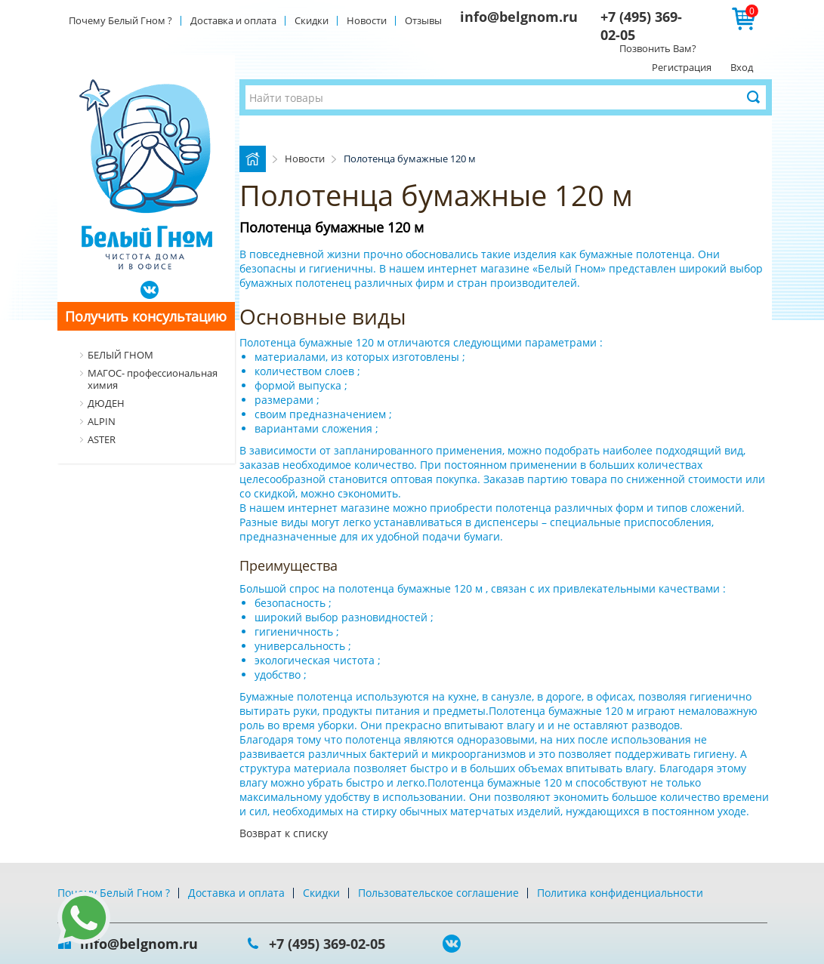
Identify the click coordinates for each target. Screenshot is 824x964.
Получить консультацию (146, 316)
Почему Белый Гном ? (120, 20)
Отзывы (423, 20)
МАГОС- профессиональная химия (153, 379)
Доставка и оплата (233, 20)
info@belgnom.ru (519, 17)
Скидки (312, 20)
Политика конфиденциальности (620, 892)
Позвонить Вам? (657, 48)
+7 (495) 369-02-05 (327, 944)
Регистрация (681, 67)
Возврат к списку (283, 833)
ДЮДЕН (106, 403)
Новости (367, 20)
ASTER (102, 439)
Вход (741, 67)
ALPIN (102, 421)
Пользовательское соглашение (438, 892)
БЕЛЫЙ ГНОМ (120, 355)
